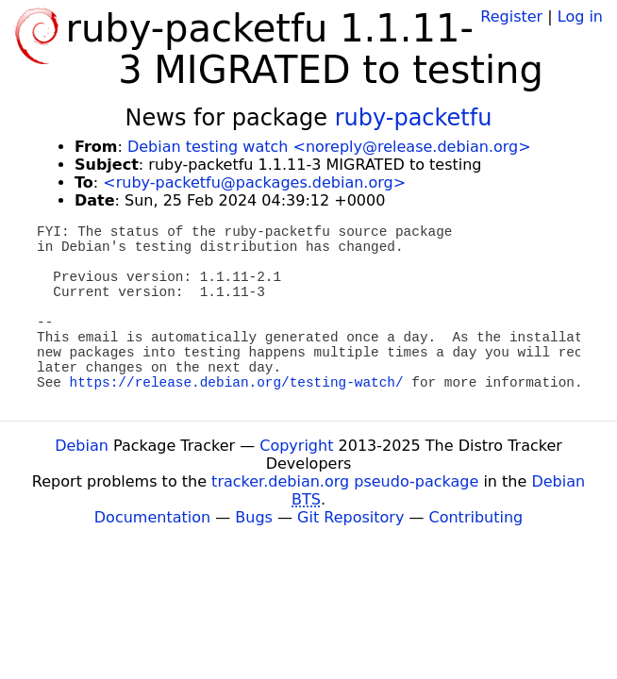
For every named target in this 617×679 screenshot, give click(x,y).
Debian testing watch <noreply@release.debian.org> (329, 147)
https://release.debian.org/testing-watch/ (237, 382)
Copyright (296, 446)
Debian (81, 446)
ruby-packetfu (413, 118)
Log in (580, 16)
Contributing (476, 517)
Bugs (254, 517)
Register (511, 16)
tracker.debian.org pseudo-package (344, 481)
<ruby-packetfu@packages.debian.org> (254, 182)
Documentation (152, 517)
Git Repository (350, 517)
